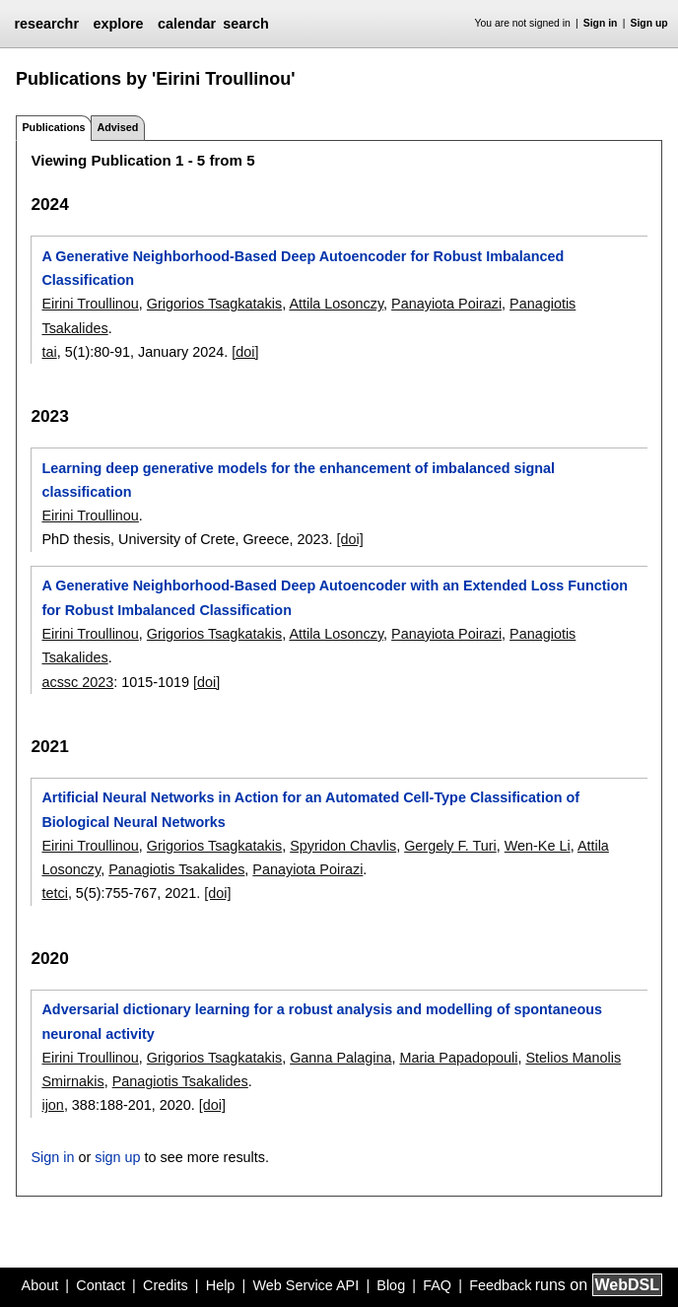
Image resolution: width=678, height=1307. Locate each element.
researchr (46, 24)
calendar (187, 24)
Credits (165, 1285)
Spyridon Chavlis (343, 846)
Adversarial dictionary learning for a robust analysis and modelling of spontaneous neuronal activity (321, 1021)
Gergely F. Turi (450, 846)
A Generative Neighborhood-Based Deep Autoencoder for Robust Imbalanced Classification (302, 268)
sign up (117, 1157)
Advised (117, 127)
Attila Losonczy (336, 303)
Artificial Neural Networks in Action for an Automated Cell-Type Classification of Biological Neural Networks (310, 809)
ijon (52, 1105)
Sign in (600, 23)
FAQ (437, 1285)
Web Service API (305, 1285)
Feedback (500, 1285)
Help (221, 1285)
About (40, 1285)
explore (118, 24)
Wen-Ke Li (538, 846)
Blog (390, 1285)
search (245, 24)
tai (48, 352)
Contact (100, 1285)
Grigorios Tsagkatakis (214, 303)
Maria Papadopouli (458, 1058)
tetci (54, 893)
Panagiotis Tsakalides (176, 869)
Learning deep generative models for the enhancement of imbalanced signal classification (298, 480)
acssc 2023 (77, 682)
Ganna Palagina (340, 1058)
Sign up (649, 23)
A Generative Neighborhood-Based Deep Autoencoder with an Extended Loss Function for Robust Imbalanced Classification (334, 597)
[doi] (245, 352)
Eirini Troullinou (89, 303)
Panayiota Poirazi (446, 303)
